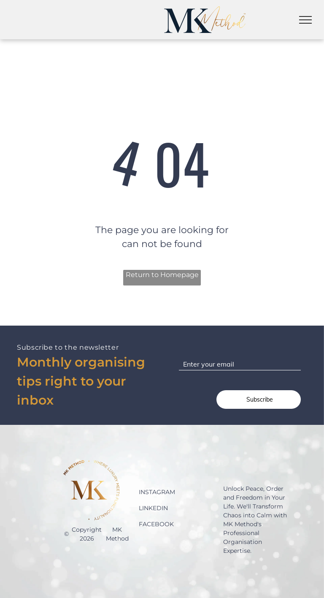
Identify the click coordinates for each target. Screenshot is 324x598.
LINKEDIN (153, 508)
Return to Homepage (162, 275)
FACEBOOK (156, 524)
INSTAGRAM (157, 492)
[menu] (305, 20)
